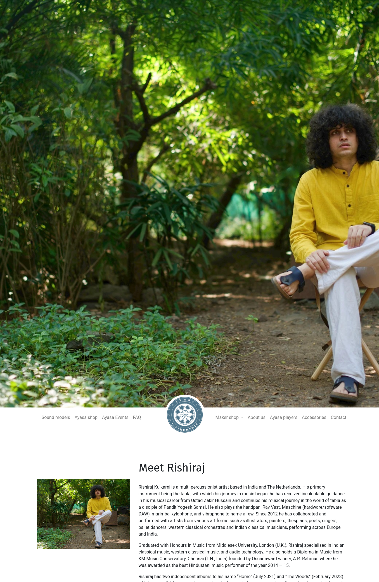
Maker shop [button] (227, 417)
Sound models (56, 417)
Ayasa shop (86, 417)
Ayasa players (283, 417)
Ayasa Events (115, 417)
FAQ (137, 417)
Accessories (314, 417)
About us (257, 417)
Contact (338, 417)
